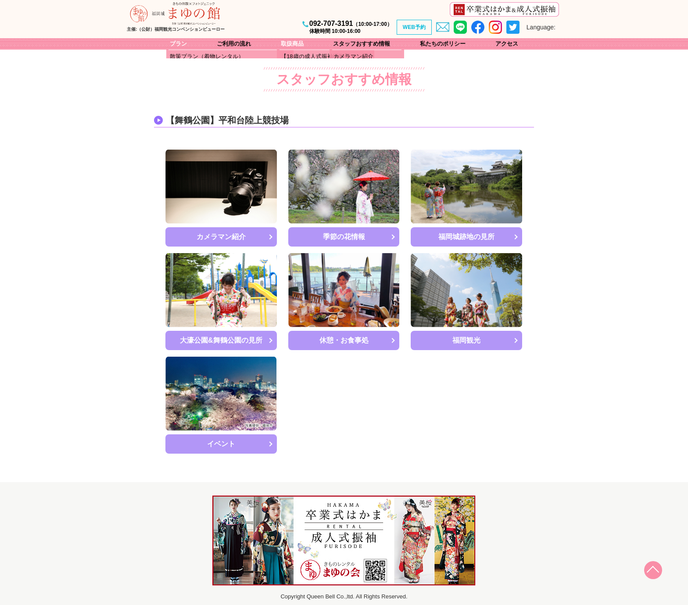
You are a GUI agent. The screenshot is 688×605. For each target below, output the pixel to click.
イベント (221, 443)
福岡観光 (466, 340)
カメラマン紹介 (221, 236)
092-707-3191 (350, 27)
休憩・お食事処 (344, 340)
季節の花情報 (344, 236)
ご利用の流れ (234, 43)
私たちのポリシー (443, 43)
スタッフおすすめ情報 (361, 43)
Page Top (657, 574)
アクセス (506, 43)
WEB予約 (414, 27)
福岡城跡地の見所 (466, 236)
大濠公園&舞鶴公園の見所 (221, 340)
